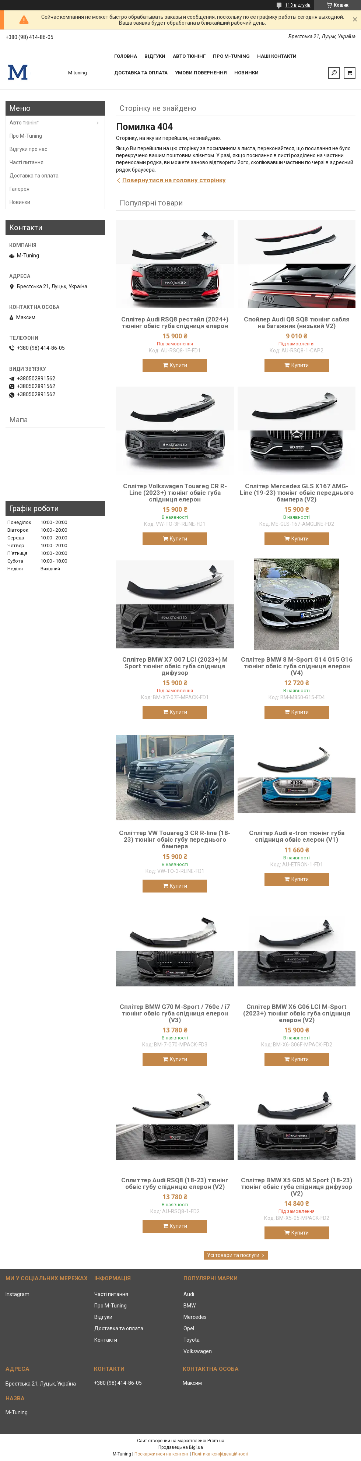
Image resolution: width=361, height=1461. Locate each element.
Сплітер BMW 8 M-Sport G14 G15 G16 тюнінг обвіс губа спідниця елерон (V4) (297, 666)
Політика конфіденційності (220, 1454)
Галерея (19, 189)
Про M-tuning (231, 56)
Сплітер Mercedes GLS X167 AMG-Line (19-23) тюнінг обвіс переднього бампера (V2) (297, 493)
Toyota (191, 1340)
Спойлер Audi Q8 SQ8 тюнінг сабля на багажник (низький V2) (297, 322)
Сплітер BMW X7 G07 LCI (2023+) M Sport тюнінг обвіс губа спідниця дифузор (175, 666)
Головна (125, 56)
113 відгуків (298, 5)
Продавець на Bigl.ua (180, 1447)
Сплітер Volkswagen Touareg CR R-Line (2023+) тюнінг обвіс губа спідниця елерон (175, 493)
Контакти (105, 1340)
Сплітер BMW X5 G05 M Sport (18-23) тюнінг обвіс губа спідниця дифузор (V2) (296, 1187)
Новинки (246, 72)
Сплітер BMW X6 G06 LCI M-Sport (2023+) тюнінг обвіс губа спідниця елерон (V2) (296, 1013)
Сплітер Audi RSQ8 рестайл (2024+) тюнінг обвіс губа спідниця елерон (174, 322)
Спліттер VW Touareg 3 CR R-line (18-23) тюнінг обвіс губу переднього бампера (175, 839)
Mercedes (195, 1317)
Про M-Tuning (26, 136)
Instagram (17, 1294)
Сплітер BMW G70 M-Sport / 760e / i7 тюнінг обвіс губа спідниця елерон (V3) (175, 1013)
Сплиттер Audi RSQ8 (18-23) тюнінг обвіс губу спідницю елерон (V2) (174, 1183)
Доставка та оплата (141, 72)
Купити (178, 365)
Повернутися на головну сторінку (174, 180)
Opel (188, 1328)
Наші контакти (277, 56)
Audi (188, 1294)
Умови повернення (201, 72)
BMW (189, 1306)
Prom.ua (215, 1440)
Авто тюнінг (189, 56)
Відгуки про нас (28, 149)
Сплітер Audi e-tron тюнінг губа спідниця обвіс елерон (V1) (296, 836)
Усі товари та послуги (233, 1255)
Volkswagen (197, 1351)
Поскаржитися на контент (161, 1454)
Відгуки (154, 56)
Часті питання (26, 162)
